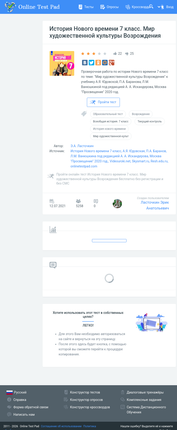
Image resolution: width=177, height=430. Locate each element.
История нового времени (109, 128)
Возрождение (141, 114)
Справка (19, 400)
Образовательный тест (108, 114)
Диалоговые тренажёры (145, 392)
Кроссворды (138, 7)
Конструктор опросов (86, 400)
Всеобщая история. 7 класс (111, 121)
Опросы (109, 7)
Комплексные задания (144, 400)
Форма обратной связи (30, 407)
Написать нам (24, 414)
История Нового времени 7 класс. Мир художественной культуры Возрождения (105, 32)
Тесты (86, 7)
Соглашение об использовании (61, 426)
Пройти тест (103, 102)
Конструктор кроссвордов (90, 407)
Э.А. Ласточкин (82, 146)
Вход (167, 7)
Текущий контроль (150, 121)
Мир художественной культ (111, 136)
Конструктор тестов (85, 392)
